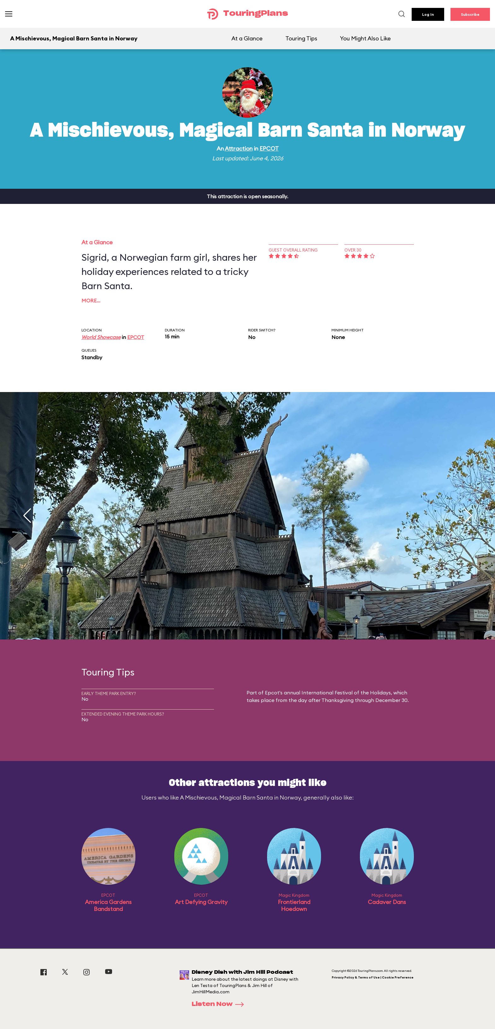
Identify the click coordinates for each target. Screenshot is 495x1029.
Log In (428, 14)
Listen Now (220, 1004)
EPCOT (269, 148)
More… (90, 300)
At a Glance (247, 38)
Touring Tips (301, 38)
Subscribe (470, 14)
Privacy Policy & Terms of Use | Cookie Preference (373, 977)
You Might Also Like (365, 38)
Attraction (239, 148)
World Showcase (101, 337)
